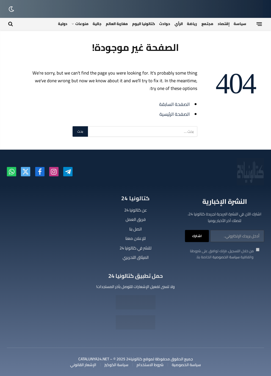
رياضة (192, 23)
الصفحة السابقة (174, 104)
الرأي (179, 23)
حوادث (164, 23)
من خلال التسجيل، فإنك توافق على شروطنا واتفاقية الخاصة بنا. (224, 254)
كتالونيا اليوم (143, 23)
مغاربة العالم (117, 23)
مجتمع (207, 23)
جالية (97, 23)
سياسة (240, 23)
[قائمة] (259, 24)
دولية (62, 23)
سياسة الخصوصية (226, 257)
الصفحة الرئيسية (174, 114)
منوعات (82, 23)
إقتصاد (223, 23)
